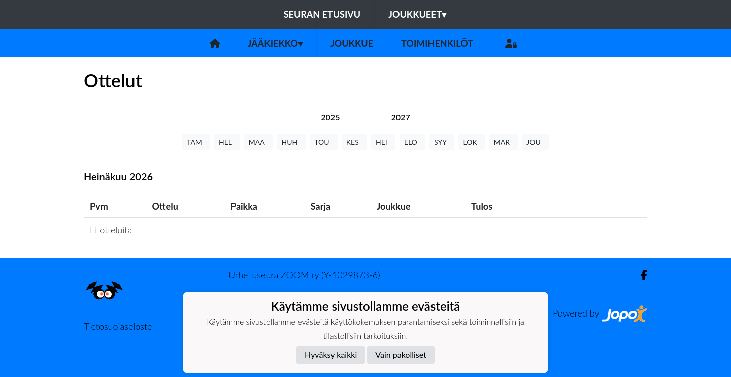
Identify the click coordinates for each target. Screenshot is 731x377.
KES (354, 142)
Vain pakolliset (400, 354)
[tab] (330, 117)
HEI (383, 142)
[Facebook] (640, 275)
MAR (503, 142)
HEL (227, 142)
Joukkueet (417, 14)
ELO (412, 142)
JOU (535, 142)
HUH (291, 142)
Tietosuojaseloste (118, 326)
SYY (442, 142)
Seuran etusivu (322, 14)
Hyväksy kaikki (331, 354)
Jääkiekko (275, 43)
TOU (323, 142)
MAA (259, 142)
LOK (471, 142)
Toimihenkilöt (437, 43)
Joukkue (351, 43)
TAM (196, 142)
